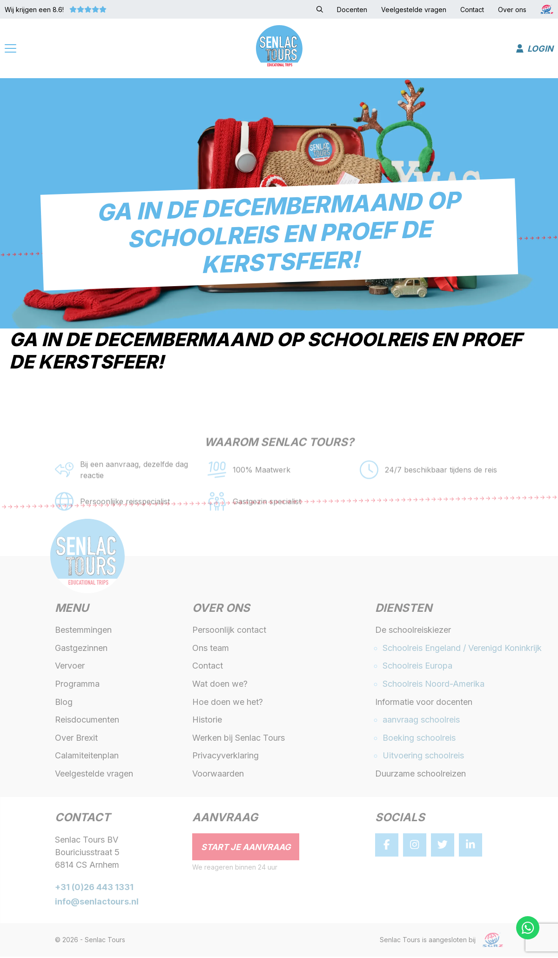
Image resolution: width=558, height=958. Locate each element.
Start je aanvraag (246, 848)
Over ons (221, 610)
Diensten (403, 610)
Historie (207, 721)
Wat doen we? (220, 685)
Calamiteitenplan (87, 757)
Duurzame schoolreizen (420, 775)
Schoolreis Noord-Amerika (433, 685)
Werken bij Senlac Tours (238, 739)
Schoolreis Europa (417, 667)
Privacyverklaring (225, 757)
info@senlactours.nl (97, 903)
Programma (77, 685)
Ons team (210, 649)
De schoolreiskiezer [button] (413, 631)
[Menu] (10, 50)
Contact (207, 667)
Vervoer (70, 667)
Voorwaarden (218, 775)
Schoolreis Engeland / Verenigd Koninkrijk (462, 649)
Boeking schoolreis (419, 739)
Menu (72, 610)
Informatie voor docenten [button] (423, 703)
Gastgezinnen (81, 649)
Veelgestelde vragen (94, 775)
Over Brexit (76, 739)
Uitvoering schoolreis (423, 757)
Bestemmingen (83, 631)
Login (534, 49)
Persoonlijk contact (229, 631)
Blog (64, 703)
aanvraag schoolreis (421, 721)
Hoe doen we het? (227, 703)
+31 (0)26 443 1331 (94, 889)
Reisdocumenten (87, 721)
